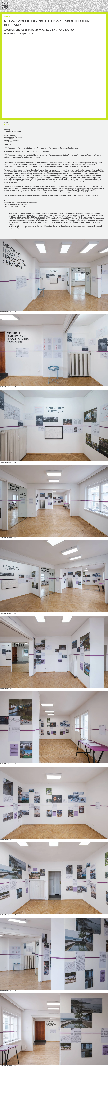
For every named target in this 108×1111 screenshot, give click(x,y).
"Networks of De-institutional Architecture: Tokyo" (69, 186)
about (6, 122)
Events (6, 124)
